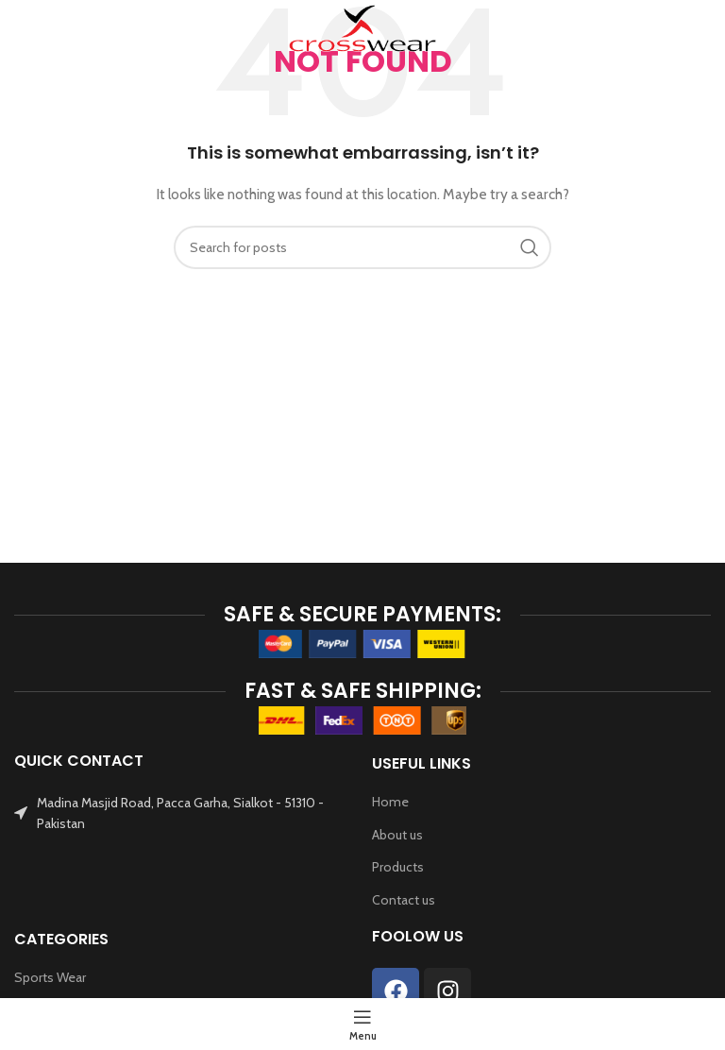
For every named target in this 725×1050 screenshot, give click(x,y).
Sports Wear (50, 977)
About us (397, 834)
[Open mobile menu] (45, 28)
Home (390, 801)
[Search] (701, 28)
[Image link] (362, 642)
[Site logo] (362, 26)
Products (398, 866)
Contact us (403, 899)
